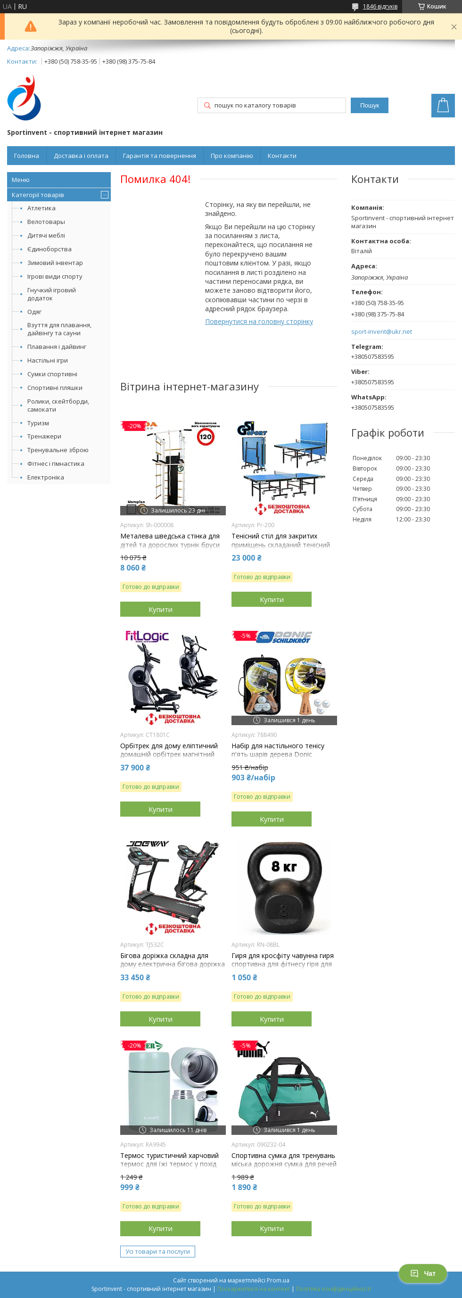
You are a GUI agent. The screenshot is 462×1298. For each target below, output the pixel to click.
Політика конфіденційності (333, 1289)
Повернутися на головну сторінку (259, 321)
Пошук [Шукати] (369, 105)
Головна (26, 155)
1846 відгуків (380, 6)
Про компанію (232, 155)
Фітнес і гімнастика (55, 463)
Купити (160, 609)
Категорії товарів (38, 194)
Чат (423, 1273)
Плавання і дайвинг (56, 346)
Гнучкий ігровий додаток (51, 294)
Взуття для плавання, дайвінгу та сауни (59, 329)
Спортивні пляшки (54, 387)
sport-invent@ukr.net (381, 332)
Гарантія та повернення (159, 155)
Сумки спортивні (52, 374)
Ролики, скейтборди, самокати (58, 405)
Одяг (34, 311)
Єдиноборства (49, 249)
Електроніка (45, 477)
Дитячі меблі (46, 235)
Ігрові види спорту (54, 276)
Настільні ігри (47, 360)
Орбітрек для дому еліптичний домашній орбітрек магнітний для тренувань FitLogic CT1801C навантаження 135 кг (171, 759)
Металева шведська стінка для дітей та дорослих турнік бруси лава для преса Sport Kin (170, 544)
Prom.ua (278, 1280)
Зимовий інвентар (55, 262)
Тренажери (44, 436)
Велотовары (46, 221)
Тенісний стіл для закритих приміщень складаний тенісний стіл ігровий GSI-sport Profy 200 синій (281, 549)
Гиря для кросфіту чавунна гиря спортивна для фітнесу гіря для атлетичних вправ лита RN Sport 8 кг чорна (283, 968)
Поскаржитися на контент (253, 1289)
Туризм (38, 423)
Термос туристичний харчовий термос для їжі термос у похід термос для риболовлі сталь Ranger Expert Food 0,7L (169, 1168)
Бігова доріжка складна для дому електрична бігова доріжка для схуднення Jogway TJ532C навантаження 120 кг (172, 968)
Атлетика (41, 208)
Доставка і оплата (81, 155)
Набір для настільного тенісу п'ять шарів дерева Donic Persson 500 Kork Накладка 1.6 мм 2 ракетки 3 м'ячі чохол (280, 759)
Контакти (282, 155)
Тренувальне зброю (58, 450)
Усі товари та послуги (157, 1251)
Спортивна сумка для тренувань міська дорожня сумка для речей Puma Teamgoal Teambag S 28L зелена (284, 1168)
